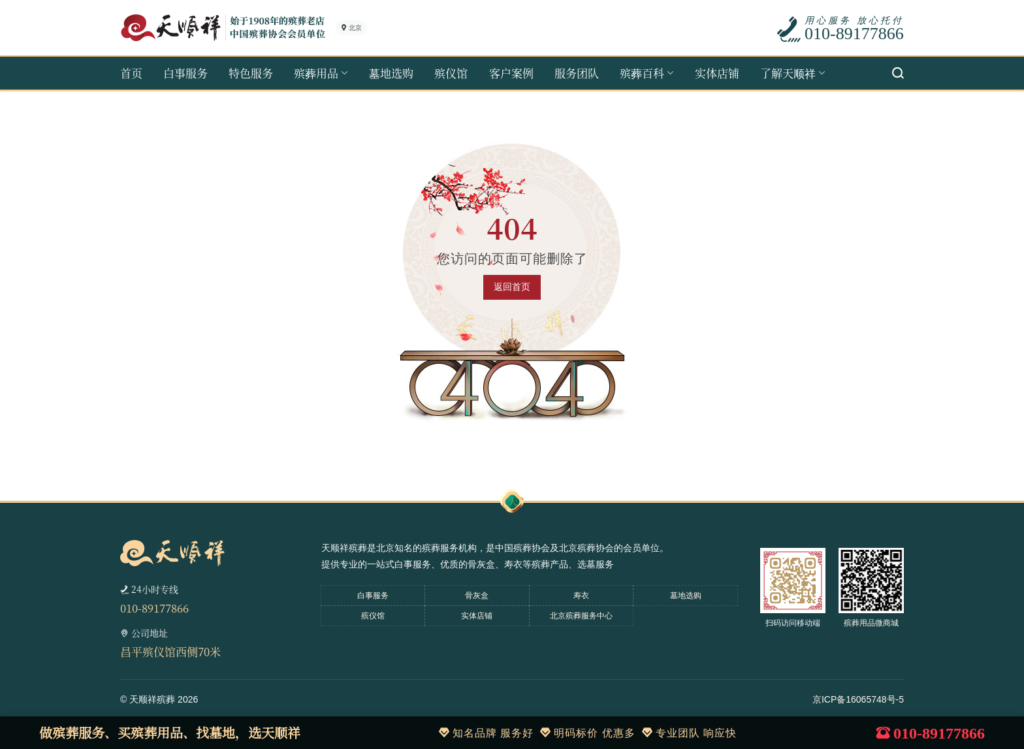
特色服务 (251, 73)
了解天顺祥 (788, 73)
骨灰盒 (476, 595)
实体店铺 (717, 73)
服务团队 (576, 73)
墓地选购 (391, 73)
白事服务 (185, 73)
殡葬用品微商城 (871, 623)
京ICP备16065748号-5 (858, 699)
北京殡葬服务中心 (581, 615)
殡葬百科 (642, 73)
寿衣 (581, 595)
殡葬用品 (316, 73)
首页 (131, 73)
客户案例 (511, 73)
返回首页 (512, 286)
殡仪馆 (451, 73)
